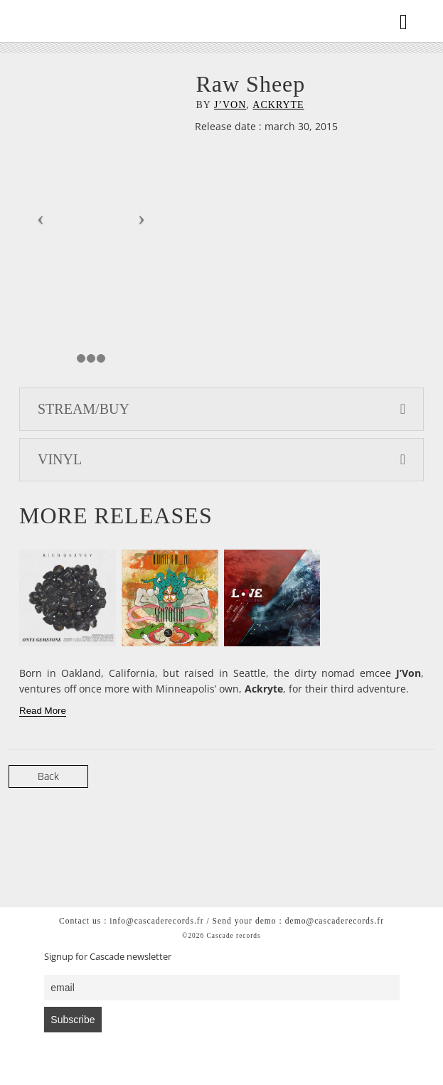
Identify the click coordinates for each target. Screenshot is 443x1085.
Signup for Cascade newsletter (107, 957)
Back (48, 776)
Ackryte (278, 105)
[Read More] (42, 711)
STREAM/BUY (221, 409)
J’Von (230, 105)
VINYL (221, 459)
